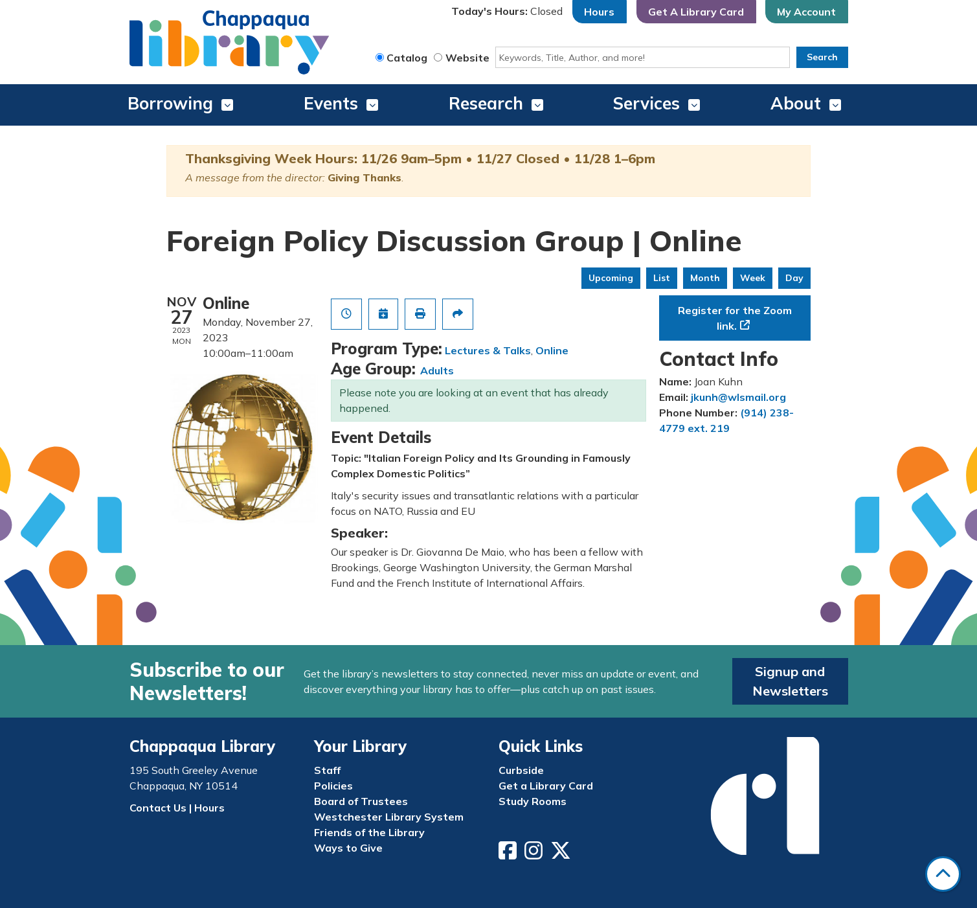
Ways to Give (348, 847)
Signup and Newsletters (790, 681)
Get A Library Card (696, 11)
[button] (507, 11)
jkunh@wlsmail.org (738, 397)
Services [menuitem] (646, 103)
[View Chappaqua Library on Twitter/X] (562, 854)
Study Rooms (533, 801)
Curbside (521, 770)
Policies (333, 785)
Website (467, 57)
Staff (327, 770)
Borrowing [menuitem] (170, 103)
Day (794, 278)
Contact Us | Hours (177, 807)
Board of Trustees (361, 801)
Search (822, 57)
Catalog (407, 57)
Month (705, 278)
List (661, 278)
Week (752, 278)
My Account (806, 11)
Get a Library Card (546, 785)
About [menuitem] (795, 103)
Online (551, 350)
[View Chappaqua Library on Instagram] (534, 854)
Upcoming (611, 278)
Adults (437, 370)
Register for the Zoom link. (735, 318)
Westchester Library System (389, 816)
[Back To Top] (943, 874)
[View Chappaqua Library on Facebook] (509, 854)
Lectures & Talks (488, 350)
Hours (599, 11)
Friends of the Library (369, 832)
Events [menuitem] (331, 103)
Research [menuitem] (486, 103)
